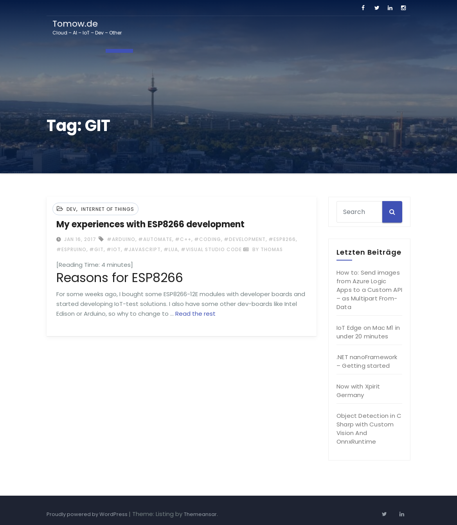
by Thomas (263, 249)
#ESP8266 (282, 239)
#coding (207, 239)
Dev (71, 209)
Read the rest (195, 313)
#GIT (96, 249)
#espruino (71, 249)
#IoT (113, 249)
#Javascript (142, 249)
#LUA (171, 249)
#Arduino (121, 239)
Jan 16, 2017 (79, 239)
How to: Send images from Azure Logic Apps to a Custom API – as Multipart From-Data (369, 289)
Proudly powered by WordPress (88, 514)
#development (245, 239)
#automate (155, 239)
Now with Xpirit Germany (358, 390)
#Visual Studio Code (211, 249)
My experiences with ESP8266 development (150, 224)
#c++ (183, 239)
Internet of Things (107, 209)
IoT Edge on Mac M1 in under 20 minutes (368, 332)
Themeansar (200, 514)
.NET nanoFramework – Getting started (367, 361)
